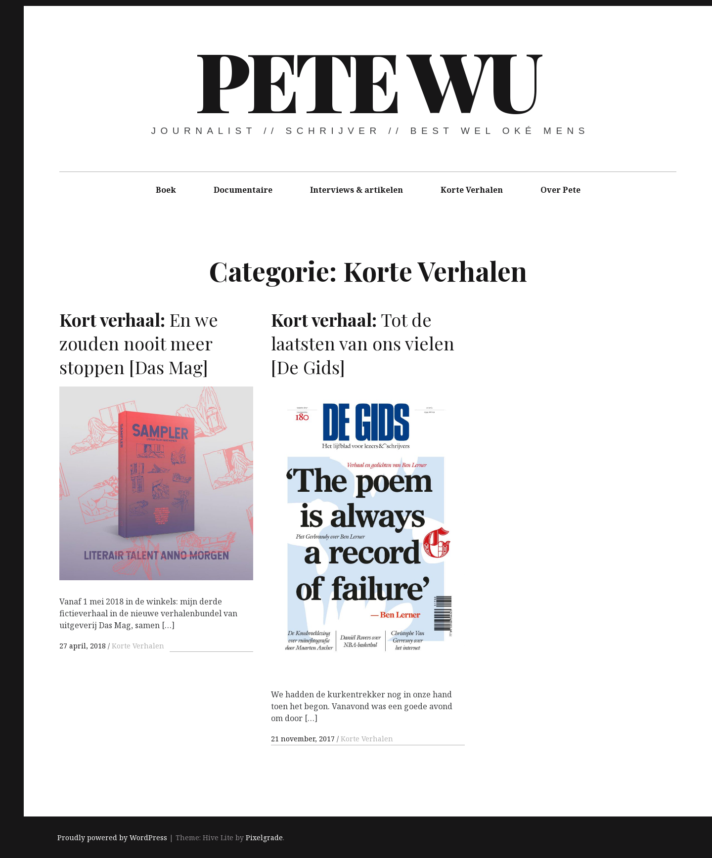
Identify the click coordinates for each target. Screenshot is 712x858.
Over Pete (560, 189)
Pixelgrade (264, 837)
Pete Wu (367, 79)
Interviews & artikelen (356, 189)
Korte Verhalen (472, 189)
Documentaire (243, 189)
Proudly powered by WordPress (112, 837)
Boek (166, 189)
